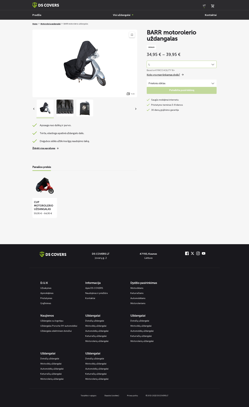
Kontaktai (90, 298)
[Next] (135, 108)
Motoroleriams (137, 303)
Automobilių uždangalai (96, 330)
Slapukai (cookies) (111, 395)
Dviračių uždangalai (94, 320)
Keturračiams (137, 293)
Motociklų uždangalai (95, 325)
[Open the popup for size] (166, 74)
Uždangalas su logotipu (51, 320)
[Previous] (34, 108)
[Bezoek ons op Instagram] (198, 253)
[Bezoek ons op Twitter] (192, 253)
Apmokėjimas (47, 293)
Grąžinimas (45, 303)
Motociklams (136, 288)
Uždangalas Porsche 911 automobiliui (58, 325)
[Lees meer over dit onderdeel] (46, 148)
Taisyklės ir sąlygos (88, 395)
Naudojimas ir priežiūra (96, 293)
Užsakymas (45, 288)
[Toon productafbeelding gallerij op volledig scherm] (132, 35)
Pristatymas (46, 298)
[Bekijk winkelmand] (213, 6)
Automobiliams (137, 298)
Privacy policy (132, 395)
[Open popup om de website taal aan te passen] (204, 6)
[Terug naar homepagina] (45, 5)
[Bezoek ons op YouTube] (203, 253)
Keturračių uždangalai (96, 336)
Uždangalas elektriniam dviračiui (56, 330)
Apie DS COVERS (94, 288)
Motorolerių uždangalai (96, 341)
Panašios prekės (41, 167)
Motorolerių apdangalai (50, 24)
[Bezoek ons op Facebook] (187, 253)
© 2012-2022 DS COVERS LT (157, 395)
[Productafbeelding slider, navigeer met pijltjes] (84, 63)
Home (34, 24)
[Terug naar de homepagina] (53, 254)
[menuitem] (36, 15)
